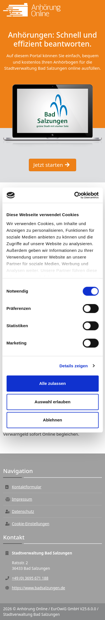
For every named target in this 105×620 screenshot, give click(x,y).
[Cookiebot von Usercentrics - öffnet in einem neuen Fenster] (75, 195)
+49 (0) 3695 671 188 (30, 578)
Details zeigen (73, 365)
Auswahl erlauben (52, 401)
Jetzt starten (51, 164)
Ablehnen (52, 420)
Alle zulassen (52, 383)
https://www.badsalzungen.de (38, 587)
